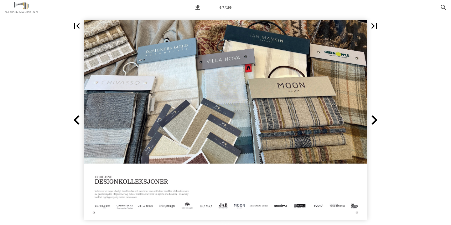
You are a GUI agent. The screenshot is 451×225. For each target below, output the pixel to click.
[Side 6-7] (225, 7)
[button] (197, 7)
